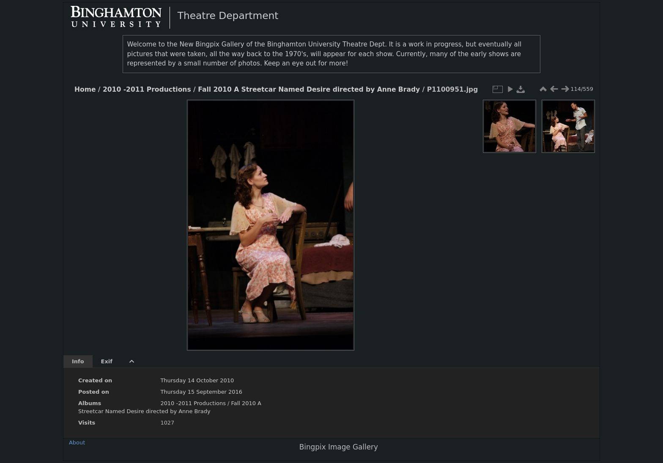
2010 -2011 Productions (147, 89)
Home (85, 89)
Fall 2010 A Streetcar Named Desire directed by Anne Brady (309, 89)
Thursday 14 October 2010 (197, 380)
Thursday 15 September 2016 (201, 392)
